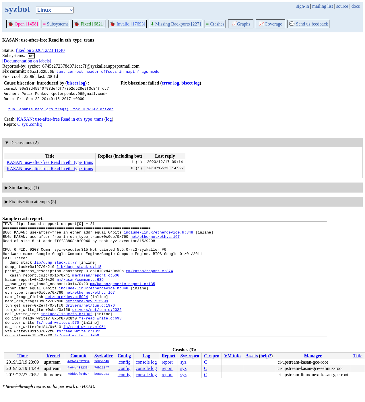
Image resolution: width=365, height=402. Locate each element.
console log (146, 362)
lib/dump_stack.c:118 (79, 276)
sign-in (302, 6)
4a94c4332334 (78, 362)
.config (35, 124)
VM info (232, 355)
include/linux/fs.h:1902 (66, 332)
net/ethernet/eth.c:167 (155, 239)
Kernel (53, 355)
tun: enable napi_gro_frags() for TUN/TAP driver (61, 108)
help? (266, 355)
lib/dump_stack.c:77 (55, 270)
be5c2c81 (101, 374)
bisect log (76, 83)
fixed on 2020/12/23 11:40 (40, 50)
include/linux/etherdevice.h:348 (158, 234)
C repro (211, 355)
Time (23, 355)
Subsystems (56, 23)
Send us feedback (308, 23)
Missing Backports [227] (175, 23)
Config (124, 355)
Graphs (240, 23)
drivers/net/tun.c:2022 (97, 327)
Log (146, 355)
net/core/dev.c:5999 (86, 317)
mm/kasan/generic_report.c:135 (122, 296)
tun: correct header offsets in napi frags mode (107, 71)
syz (25, 124)
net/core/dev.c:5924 (66, 312)
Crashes (215, 23)
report (167, 362)
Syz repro (189, 355)
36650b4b (101, 362)
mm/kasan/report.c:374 (149, 281)
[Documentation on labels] (26, 60)
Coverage (270, 23)
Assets (252, 355)
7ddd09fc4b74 (78, 374)
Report (168, 355)
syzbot (17, 9)
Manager (313, 355)
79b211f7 (101, 368)
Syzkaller (103, 355)
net (31, 56)
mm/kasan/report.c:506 (95, 286)
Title (357, 355)
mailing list (322, 6)
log (109, 119)
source (342, 6)
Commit (78, 355)
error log (170, 83)
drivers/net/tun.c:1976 (90, 322)
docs (356, 6)
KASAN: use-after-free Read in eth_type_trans (60, 119)
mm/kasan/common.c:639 (80, 291)
